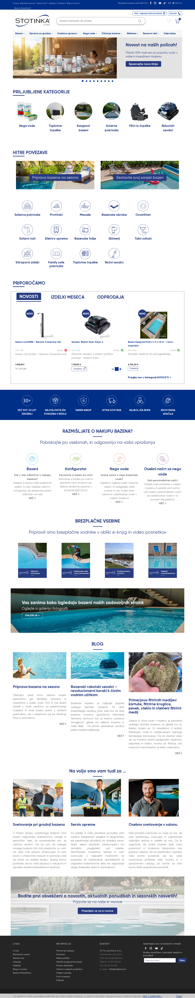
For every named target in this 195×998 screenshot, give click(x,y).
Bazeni (19, 33)
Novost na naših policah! (151, 45)
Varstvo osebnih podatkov (69, 969)
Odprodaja (170, 33)
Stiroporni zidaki (27, 262)
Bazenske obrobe (114, 215)
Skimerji (114, 238)
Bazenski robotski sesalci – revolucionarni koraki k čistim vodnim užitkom (96, 690)
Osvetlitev (143, 215)
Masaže (85, 215)
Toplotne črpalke (85, 262)
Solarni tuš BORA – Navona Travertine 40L (38, 342)
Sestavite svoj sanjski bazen (140, 177)
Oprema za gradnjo (41, 33)
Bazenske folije (85, 238)
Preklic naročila (63, 973)
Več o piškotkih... (152, 996)
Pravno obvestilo (64, 965)
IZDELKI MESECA (67, 297)
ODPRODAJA (110, 297)
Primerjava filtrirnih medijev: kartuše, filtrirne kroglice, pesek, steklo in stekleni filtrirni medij (155, 706)
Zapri (179, 996)
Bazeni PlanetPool (22, 8)
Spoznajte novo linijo (143, 64)
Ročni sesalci (114, 262)
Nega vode (90, 33)
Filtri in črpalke (139, 126)
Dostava (60, 954)
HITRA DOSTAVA (111, 410)
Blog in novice (73, 3)
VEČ (62, 724)
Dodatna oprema (67, 33)
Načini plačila (62, 958)
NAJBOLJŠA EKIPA (139, 410)
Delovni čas (41, 3)
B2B (169, 3)
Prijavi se (178, 3)
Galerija (61, 3)
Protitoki (56, 215)
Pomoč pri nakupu (65, 950)
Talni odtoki (143, 238)
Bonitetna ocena (27, 3)
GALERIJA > (32, 615)
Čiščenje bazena (112, 33)
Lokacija (52, 3)
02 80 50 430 (114, 962)
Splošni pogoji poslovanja (69, 962)
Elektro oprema (56, 238)
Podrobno (134, 368)
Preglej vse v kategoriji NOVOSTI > (149, 377)
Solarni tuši (27, 238)
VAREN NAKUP (83, 410)
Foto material (63, 976)
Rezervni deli (151, 33)
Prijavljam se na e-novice (97, 910)
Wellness (132, 33)
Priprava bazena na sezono (55, 177)
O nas (15, 3)
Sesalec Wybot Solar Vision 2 (87, 342)
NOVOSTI (28, 296)
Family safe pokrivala (56, 264)
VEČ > (32, 498)
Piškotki (60, 980)
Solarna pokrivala (27, 215)
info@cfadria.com (117, 969)
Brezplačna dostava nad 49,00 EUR (133, 3)
